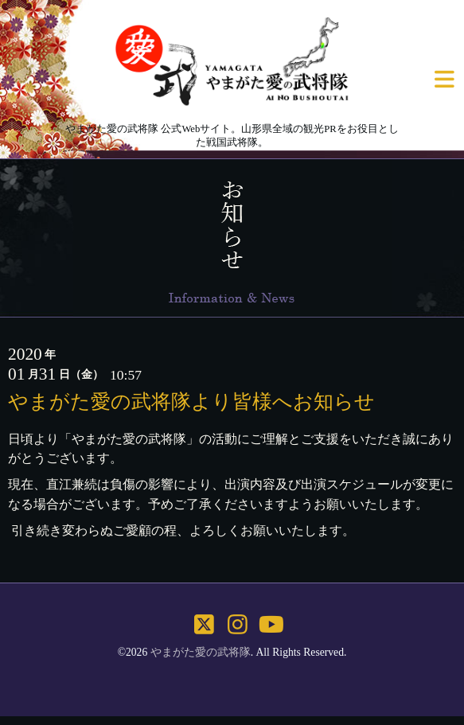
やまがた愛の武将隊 (200, 652)
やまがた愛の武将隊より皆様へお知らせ (191, 401)
